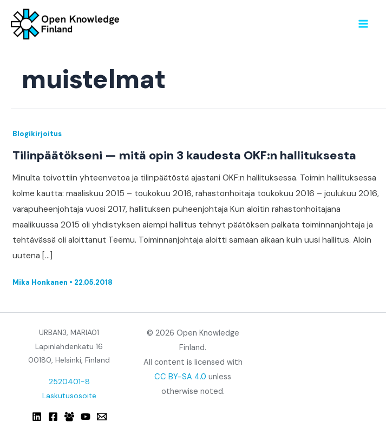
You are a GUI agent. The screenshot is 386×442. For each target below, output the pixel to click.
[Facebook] (53, 416)
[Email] (102, 416)
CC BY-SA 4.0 (180, 377)
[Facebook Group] (69, 416)
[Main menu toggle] (363, 23)
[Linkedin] (37, 416)
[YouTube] (85, 416)
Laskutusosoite (69, 395)
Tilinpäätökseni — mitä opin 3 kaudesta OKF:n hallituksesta (184, 155)
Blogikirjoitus (37, 133)
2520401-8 (69, 381)
